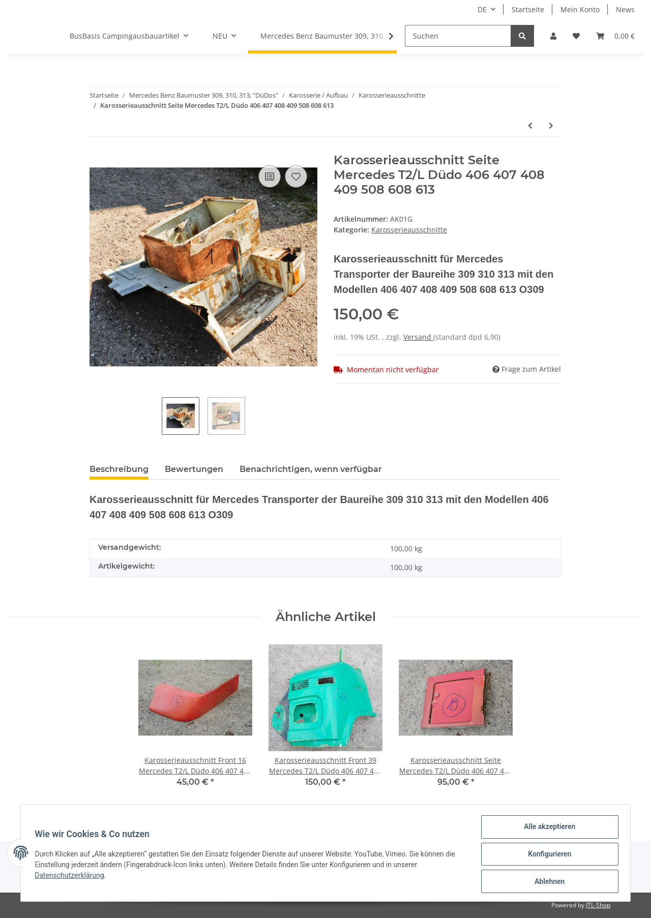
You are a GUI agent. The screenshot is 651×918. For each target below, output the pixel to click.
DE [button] (482, 9)
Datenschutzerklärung (71, 877)
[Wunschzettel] (576, 35)
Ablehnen (547, 882)
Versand (418, 337)
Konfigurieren (547, 855)
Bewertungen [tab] (194, 469)
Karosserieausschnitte (409, 229)
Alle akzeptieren (547, 829)
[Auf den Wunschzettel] (296, 176)
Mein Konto (580, 9)
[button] (553, 35)
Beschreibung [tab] (119, 469)
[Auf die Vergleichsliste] (269, 176)
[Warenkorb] (615, 35)
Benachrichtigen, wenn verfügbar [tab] (311, 469)
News (625, 9)
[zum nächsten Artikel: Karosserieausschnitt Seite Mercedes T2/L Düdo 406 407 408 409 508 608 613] (551, 125)
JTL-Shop (598, 905)
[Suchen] (458, 36)
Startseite (528, 9)
